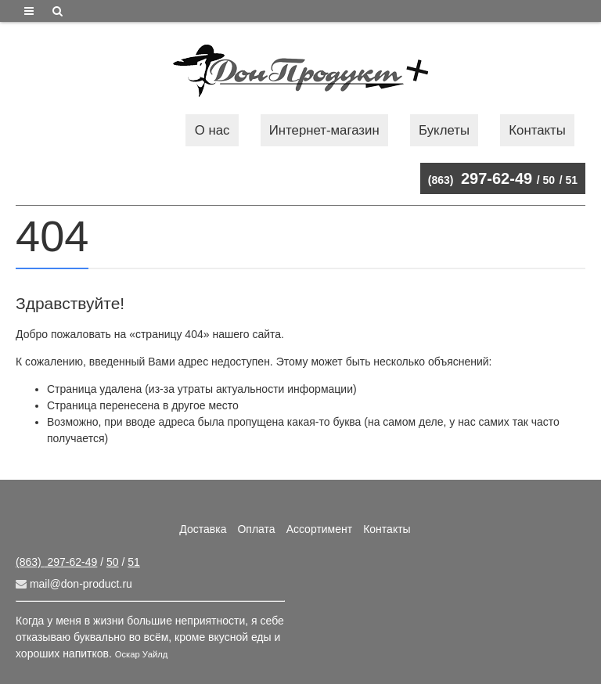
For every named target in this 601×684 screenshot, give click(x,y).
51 (571, 180)
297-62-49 (480, 178)
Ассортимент (319, 529)
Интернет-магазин (324, 130)
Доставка (202, 529)
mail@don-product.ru (74, 584)
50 (549, 180)
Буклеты (444, 130)
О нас (212, 130)
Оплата (256, 529)
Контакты (537, 130)
